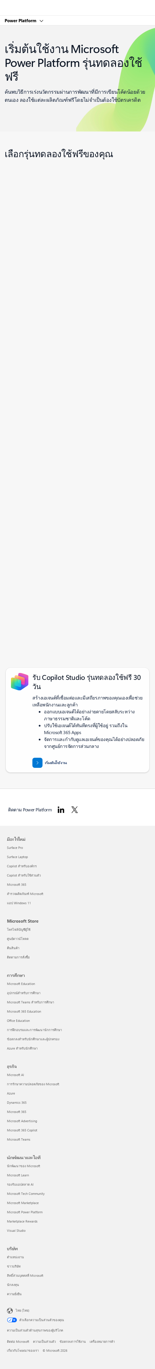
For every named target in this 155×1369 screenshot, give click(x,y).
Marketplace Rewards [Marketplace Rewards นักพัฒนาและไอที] (22, 1221)
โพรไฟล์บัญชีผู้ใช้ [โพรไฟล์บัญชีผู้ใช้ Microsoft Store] (18, 929)
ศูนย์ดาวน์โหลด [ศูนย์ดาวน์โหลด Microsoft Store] (18, 939)
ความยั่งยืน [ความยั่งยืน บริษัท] (14, 1294)
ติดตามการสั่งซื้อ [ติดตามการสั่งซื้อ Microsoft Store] (18, 957)
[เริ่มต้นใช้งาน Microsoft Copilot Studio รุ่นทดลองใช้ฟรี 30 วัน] (49, 763)
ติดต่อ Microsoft (18, 1341)
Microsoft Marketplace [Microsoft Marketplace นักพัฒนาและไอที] (23, 1203)
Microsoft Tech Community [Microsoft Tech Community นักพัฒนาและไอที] (26, 1193)
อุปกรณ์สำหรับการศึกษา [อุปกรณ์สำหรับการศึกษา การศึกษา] (23, 993)
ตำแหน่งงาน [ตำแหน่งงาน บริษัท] (15, 1257)
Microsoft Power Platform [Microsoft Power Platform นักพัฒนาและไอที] (25, 1212)
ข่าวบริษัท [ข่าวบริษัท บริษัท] (14, 1266)
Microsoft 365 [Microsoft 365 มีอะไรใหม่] (16, 884)
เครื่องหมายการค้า (102, 1341)
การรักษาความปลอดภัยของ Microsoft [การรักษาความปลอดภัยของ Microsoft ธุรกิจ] (33, 1084)
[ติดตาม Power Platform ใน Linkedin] (61, 809)
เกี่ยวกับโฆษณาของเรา (23, 1350)
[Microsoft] (77, 4)
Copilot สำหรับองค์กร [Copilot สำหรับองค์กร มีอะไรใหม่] (22, 866)
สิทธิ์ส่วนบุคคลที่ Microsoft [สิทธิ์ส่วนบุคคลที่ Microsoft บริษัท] (25, 1275)
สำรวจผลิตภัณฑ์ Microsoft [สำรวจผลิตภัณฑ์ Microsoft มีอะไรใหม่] (25, 894)
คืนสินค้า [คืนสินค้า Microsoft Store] (13, 948)
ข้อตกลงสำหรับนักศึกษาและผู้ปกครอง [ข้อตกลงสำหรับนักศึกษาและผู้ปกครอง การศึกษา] (33, 1039)
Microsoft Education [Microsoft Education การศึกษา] (21, 983)
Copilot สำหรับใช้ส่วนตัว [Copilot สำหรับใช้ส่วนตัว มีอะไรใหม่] (24, 875)
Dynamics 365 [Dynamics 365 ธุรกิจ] (17, 1102)
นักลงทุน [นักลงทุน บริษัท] (13, 1285)
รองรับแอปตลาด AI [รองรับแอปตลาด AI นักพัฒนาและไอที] (20, 1184)
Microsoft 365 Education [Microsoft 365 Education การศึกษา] (24, 1011)
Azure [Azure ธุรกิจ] (11, 1093)
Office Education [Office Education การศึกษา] (18, 1020)
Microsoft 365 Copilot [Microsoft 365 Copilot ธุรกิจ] (22, 1130)
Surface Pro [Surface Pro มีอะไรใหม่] (15, 847)
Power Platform (21, 20)
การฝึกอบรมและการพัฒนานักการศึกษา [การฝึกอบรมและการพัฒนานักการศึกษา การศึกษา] (34, 1030)
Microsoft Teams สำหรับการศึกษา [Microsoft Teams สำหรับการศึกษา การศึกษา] (30, 1002)
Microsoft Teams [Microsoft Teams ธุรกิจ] (18, 1139)
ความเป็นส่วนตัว (44, 1341)
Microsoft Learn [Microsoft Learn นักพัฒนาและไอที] (18, 1175)
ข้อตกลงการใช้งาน (73, 1341)
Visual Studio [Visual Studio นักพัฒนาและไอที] (16, 1230)
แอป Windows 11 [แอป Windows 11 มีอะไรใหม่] (19, 903)
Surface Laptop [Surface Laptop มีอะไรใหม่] (17, 857)
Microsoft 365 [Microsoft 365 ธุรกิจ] (16, 1112)
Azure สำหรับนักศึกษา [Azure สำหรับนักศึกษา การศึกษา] (22, 1048)
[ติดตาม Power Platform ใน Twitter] (74, 809)
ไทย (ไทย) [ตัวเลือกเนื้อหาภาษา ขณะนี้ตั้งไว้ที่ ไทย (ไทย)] (22, 1310)
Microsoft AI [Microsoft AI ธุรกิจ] (15, 1075)
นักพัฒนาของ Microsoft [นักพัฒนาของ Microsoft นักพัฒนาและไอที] (23, 1166)
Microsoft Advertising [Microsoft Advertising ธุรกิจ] (22, 1121)
